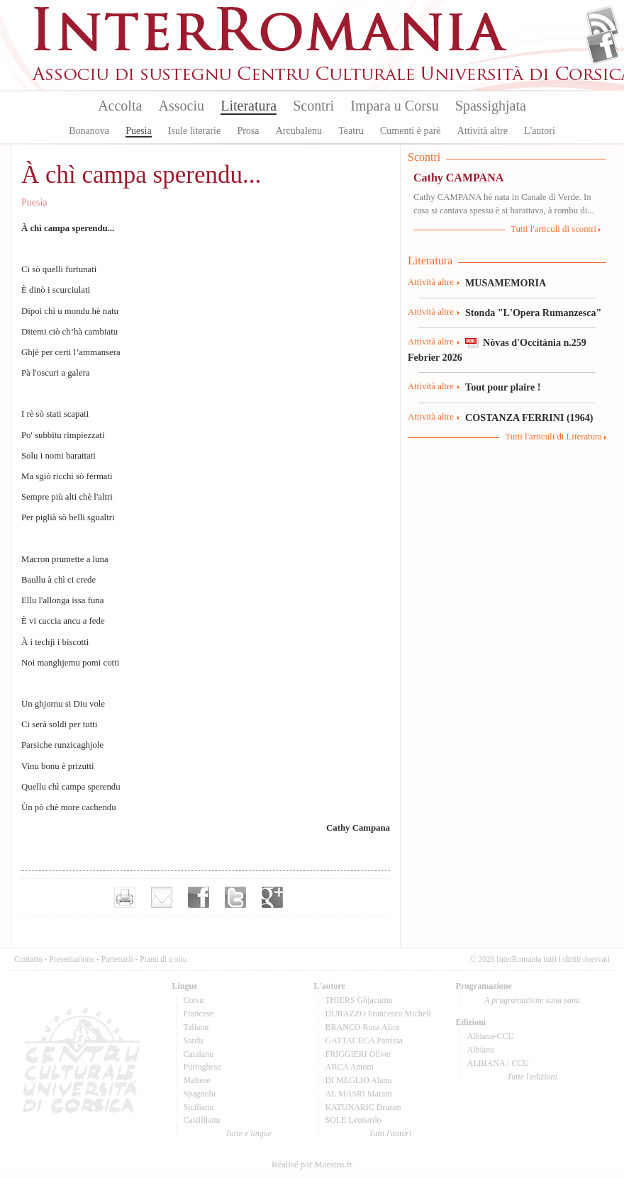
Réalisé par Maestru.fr (312, 1164)
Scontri (313, 105)
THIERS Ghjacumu (359, 1000)
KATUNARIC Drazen (363, 1107)
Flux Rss (602, 23)
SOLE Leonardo (353, 1120)
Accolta (120, 105)
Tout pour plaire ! (503, 387)
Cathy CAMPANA (458, 178)
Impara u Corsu (394, 105)
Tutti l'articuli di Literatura (553, 437)
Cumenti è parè (410, 130)
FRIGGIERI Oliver (358, 1054)
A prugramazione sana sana (532, 1000)
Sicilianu (199, 1107)
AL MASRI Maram (358, 1094)
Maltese (197, 1080)
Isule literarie (194, 130)
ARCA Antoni (349, 1067)
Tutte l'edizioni (532, 1077)
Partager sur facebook (198, 897)
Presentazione (71, 959)
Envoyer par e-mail (161, 897)
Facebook (602, 46)
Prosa (248, 130)
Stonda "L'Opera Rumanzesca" (533, 312)
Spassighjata (490, 105)
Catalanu (199, 1054)
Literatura (249, 105)
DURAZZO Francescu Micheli (378, 1014)
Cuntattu (28, 959)
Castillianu (202, 1120)
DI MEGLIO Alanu (358, 1080)
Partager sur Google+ (272, 897)
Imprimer (124, 897)
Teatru (351, 130)
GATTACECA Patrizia (364, 1040)
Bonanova (89, 130)
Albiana (480, 1050)
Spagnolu (200, 1094)
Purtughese (202, 1067)
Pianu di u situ (163, 959)
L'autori (539, 130)
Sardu (194, 1040)
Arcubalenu (299, 130)
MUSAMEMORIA (505, 282)
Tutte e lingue (248, 1133)
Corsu (194, 1000)
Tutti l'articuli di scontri (553, 229)
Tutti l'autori (390, 1133)
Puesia (139, 130)
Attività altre (482, 130)
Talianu (196, 1027)
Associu (181, 105)
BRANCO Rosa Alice (362, 1027)
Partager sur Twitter (235, 897)
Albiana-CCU (491, 1036)
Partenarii (117, 959)
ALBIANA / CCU (498, 1063)
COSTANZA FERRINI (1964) (529, 417)
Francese (199, 1014)
